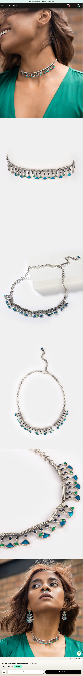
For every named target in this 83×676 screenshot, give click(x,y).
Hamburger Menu (2, 5)
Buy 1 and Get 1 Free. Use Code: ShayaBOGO (41, 1)
